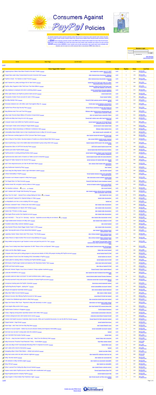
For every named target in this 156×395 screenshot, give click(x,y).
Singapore (108, 309)
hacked (95, 71)
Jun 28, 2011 (142, 149)
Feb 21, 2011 (142, 125)
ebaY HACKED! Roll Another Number (15, 335)
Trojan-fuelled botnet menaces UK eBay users (17, 220)
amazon (106, 140)
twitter (99, 156)
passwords (105, 283)
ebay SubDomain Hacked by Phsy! (14, 167)
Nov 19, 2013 (142, 357)
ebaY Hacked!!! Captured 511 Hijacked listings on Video (20, 198)
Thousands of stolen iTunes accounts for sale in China (20, 97)
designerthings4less (98, 83)
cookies (98, 184)
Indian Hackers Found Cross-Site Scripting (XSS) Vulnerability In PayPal (25, 256)
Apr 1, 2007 (141, 350)
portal (100, 173)
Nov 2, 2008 (141, 249)
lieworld (142, 342)
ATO (104, 135)
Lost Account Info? (148, 58)
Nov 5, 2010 (141, 107)
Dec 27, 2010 (142, 74)
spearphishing (98, 90)
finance (101, 367)
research (101, 140)
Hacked (109, 292)
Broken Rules (105, 370)
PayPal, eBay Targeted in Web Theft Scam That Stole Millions (22, 86)
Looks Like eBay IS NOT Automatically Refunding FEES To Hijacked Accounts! (26, 345)
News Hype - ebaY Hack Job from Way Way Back (18, 325)
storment (142, 355)
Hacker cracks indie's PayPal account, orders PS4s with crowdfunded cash (25, 370)
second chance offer (106, 303)
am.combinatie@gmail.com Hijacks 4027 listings (18, 208)
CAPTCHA (94, 146)
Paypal (87, 100)
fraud (107, 86)
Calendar (108, 62)
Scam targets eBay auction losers (14, 306)
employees (95, 91)
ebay (91, 71)
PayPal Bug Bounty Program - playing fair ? (17, 286)
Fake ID (96, 181)
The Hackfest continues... (12, 188)
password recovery (101, 123)
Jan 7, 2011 (141, 96)
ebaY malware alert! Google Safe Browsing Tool (18, 191)
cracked (99, 146)
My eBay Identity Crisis (11, 100)
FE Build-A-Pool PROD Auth (104, 272)
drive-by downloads (106, 191)
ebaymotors (108, 164)
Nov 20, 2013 (142, 366)
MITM (96, 142)
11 (27, 188)
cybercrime (90, 279)
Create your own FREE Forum (72, 389)
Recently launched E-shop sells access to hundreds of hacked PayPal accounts (27, 279)
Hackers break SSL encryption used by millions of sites (20, 184)
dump (100, 263)
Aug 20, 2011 (142, 163)
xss (110, 111)
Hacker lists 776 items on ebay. (13, 211)
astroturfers (108, 163)
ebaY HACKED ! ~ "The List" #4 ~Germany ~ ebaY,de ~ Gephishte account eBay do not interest (31, 217)
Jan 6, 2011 (141, 85)
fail (98, 135)
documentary (103, 75)
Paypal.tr (97, 269)
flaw (105, 107)
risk (106, 296)
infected (99, 191)
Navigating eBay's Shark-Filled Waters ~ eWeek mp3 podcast (22, 351)
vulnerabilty (106, 132)
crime (106, 87)
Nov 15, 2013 (142, 187)
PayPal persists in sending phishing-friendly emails (19, 153)
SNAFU (97, 139)
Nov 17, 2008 (142, 245)
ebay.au (101, 266)
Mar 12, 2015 (142, 353)
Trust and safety (107, 247)
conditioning (108, 154)
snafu (95, 272)
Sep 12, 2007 (142, 223)
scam (101, 82)
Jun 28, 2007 (142, 210)
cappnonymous (107, 72)
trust (102, 185)
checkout (109, 139)
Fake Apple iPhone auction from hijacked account (18, 214)
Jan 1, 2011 (141, 82)
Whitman (88, 111)
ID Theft (98, 82)
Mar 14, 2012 (142, 252)
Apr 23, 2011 (142, 138)
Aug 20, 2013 (142, 321)
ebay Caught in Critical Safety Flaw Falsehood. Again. (20, 377)
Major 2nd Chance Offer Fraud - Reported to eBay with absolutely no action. (26, 302)
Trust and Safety (103, 241)
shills (104, 163)
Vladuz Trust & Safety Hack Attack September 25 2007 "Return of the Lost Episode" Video (30, 246)
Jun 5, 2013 (141, 308)
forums (100, 112)
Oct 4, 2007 (141, 229)
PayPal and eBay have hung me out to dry (16, 118)
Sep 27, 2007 (142, 240)
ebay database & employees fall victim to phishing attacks (21, 90)
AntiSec (109, 149)
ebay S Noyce (92, 237)
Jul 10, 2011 (141, 159)
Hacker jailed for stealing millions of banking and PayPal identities (23, 260)
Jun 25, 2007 (142, 70)
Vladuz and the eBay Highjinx (13, 250)
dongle (100, 299)
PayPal (100, 86)
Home (17, 62)
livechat (95, 135)
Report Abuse (77, 390)
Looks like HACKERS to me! (13, 272)
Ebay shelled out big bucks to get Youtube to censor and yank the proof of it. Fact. (27, 241)
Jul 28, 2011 (141, 170)
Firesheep (104, 108)
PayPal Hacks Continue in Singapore (15, 309)
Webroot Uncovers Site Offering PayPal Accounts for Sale (21, 296)
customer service (98, 100)
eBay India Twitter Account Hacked (14, 293)
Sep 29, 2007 (142, 233)
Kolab (109, 125)
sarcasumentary (105, 111)
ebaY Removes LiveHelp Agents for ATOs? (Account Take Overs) (23, 135)
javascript (106, 185)
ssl (110, 107)
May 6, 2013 (141, 298)
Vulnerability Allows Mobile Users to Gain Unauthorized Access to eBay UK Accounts (28, 132)
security (101, 107)
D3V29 (99, 149)
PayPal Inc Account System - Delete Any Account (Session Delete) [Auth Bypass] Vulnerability (31, 328)
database (109, 75)
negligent (109, 108)
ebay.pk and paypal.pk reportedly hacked (16, 289)
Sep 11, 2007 (142, 220)
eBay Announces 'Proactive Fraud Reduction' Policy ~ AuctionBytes (23, 341)
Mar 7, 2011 (141, 121)
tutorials (107, 142)
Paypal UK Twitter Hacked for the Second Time (18, 160)
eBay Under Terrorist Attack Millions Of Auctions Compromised (22, 115)
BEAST (109, 184)
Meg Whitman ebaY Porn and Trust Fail (16, 111)
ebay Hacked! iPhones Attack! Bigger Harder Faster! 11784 (21, 227)
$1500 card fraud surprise (12, 266)
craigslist (102, 177)
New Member (149, 56)
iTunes (101, 97)
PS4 (110, 370)
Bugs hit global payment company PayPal (16, 373)
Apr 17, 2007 (142, 337)
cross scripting (107, 376)
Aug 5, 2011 (141, 173)
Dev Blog (105, 170)
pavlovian (102, 154)
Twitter (105, 292)
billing (107, 344)
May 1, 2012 (141, 180)
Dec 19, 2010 (142, 89)
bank (110, 93)
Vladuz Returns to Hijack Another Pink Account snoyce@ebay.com (23, 237)
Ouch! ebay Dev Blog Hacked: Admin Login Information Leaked (22, 170)
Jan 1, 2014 (141, 376)
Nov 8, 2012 (141, 282)
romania (106, 177)
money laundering (103, 181)
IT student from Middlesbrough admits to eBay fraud (19, 299)
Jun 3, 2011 (141, 142)
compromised (102, 312)
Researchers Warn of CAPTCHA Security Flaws (18, 146)
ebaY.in (102, 292)
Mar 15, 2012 (142, 256)
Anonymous (104, 149)
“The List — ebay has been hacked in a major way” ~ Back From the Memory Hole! (28, 338)
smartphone (96, 107)
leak (110, 76)
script (103, 173)
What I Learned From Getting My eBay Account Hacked (20, 367)
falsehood (108, 91)
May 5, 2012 (141, 268)
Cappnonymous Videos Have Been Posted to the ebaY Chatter (22, 71)
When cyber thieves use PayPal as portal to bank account (21, 94)
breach (95, 156)
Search (139, 62)
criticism (94, 163)
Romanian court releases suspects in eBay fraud (18, 177)
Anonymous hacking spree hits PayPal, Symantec (19, 283)
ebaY (94, 103)
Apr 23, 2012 (142, 262)
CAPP (3, 65)
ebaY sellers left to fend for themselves (16, 348)
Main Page (48, 62)
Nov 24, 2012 (142, 289)
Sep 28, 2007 (142, 237)
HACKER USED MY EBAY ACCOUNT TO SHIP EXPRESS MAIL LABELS (25, 276)
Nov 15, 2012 (142, 286)
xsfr (102, 357)
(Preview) (42, 71)
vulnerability (108, 173)
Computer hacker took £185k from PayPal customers (19, 122)
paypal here (95, 299)
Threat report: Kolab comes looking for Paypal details (19, 125)
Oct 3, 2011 (141, 183)
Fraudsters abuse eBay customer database (17, 224)
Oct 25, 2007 (142, 128)
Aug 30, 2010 (142, 114)
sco (96, 302)
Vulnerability (99, 328)
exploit (109, 123)
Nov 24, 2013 (142, 373)
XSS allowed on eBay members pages (15, 361)
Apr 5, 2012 (141, 259)
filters (102, 341)
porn (107, 195)
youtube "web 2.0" (103, 71)
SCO (100, 306)
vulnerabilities (98, 286)
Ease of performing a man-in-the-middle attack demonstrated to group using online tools (29, 143)
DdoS (97, 163)
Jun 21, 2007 (142, 194)
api (110, 78)
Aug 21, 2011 (142, 177)
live (98, 71)
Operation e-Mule (93, 86)
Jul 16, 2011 (141, 166)
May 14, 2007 (142, 331)
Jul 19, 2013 (141, 315)
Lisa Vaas (105, 351)
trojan (103, 125)
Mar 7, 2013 (141, 275)
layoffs (109, 136)
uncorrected (107, 357)
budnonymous (143, 72)
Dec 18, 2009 (142, 134)
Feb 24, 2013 (142, 295)
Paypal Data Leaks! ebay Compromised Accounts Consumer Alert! (23, 75)
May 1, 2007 (141, 334)
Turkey (101, 269)
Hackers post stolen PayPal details (14, 150)
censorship (105, 112)
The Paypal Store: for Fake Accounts (15, 181)
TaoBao (109, 97)
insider (105, 302)
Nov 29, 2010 (142, 93)
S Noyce (93, 234)
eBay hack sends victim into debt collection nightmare (20, 354)
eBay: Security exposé (11, 357)
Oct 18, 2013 (142, 190)
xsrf (101, 376)
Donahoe (104, 91)
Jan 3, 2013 (141, 292)
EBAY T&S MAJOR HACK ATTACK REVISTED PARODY (21, 230)
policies (94, 118)
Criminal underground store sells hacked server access (20, 316)
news (110, 195)
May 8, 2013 (141, 272)
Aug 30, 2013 (142, 328)
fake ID (93, 82)
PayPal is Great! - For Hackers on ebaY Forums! (18, 79)
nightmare (104, 100)
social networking (107, 156)
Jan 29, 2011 (142, 117)
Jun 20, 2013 (142, 312)
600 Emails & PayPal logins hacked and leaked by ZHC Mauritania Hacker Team (27, 263)
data (96, 149)
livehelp (91, 135)
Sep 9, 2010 (141, 99)
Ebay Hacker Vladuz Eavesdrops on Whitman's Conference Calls (23, 129)
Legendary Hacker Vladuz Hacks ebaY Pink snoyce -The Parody (23, 234)
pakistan (100, 289)
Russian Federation (106, 276)
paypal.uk (93, 159)
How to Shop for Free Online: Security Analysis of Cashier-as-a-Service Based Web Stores (30, 139)
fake (98, 87)
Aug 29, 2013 (142, 325)
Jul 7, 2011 (141, 156)
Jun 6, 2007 (141, 200)
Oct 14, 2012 (142, 279)
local (110, 118)
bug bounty (104, 286)
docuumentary (107, 242)
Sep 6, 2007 (141, 226)
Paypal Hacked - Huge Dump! (13, 322)
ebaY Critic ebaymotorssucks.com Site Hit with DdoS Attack (21, 163)
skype (109, 128)
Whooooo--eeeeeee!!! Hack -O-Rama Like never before (20, 204)
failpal (109, 161)
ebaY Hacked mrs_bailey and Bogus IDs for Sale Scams (20, 82)
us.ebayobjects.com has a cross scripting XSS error (19, 201)
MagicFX (106, 325)
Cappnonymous (96, 75)
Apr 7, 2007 (141, 344)
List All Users (78, 62)
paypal (108, 78)
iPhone (91, 107)
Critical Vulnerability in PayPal (13, 174)
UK (103, 122)
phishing (99, 153)
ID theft (104, 86)
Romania (104, 90)
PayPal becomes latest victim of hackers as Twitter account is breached (24, 156)
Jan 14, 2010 (142, 131)
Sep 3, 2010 (141, 110)
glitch (110, 273)
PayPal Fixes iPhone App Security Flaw (16, 107)
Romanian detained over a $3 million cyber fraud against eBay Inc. (23, 104)
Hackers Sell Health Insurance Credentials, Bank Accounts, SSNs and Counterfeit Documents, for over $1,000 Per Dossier (39, 319)
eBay (98, 292)
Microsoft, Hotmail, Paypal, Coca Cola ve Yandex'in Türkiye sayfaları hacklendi (26, 269)
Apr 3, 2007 (141, 347)
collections (101, 354)
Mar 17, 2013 (142, 302)
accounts (101, 279)
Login (151, 53)
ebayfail (109, 159)
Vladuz (109, 112)
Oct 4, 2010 (141, 103)
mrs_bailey (108, 82)
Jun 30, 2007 (142, 204)
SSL (103, 142)
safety (96, 192)
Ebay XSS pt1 (9, 364)
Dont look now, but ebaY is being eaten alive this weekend (21, 332)
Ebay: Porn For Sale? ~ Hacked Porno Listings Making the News (23, 195)
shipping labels (93, 276)
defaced (109, 269)
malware (95, 191)
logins (96, 263)
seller (100, 118)
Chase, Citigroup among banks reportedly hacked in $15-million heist (24, 312)
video (90, 75)
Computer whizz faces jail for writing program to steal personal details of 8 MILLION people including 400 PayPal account (38, 253)
